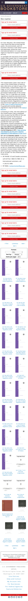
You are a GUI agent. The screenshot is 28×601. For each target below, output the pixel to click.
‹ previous (15, 243)
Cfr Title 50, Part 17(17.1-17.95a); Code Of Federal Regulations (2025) (20, 304)
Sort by (8, 254)
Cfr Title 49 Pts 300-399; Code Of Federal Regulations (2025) (7, 449)
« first (6, 243)
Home (2, 16)
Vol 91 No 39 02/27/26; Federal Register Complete (7, 540)
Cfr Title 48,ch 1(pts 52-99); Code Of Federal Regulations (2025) (21, 280)
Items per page (11, 257)
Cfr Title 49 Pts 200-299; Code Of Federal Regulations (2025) (7, 377)
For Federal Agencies (14, 586)
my (6, 13)
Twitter (12, 597)
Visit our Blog (14, 595)
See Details (14, 560)
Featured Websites (14, 589)
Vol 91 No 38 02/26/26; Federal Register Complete (20, 518)
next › (23, 243)
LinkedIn (21, 597)
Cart (24, 13)
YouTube (16, 597)
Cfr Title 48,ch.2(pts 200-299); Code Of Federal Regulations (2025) (21, 352)
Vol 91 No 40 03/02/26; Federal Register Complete (20, 540)
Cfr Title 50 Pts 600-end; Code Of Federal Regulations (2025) (7, 474)
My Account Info (14, 581)
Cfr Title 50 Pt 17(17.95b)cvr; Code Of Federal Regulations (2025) (21, 377)
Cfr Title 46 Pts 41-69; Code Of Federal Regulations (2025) (21, 401)
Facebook (9, 597)
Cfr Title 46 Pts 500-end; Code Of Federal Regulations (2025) (7, 352)
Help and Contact (14, 579)
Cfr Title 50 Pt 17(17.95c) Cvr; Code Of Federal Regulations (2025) (21, 449)
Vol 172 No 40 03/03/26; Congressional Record (7, 496)
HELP (15, 13)
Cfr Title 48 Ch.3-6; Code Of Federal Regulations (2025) (20, 425)
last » (15, 246)
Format (14, 250)
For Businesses (14, 584)
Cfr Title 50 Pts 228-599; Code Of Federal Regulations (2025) (7, 328)
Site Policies (14, 576)
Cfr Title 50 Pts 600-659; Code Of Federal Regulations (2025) (7, 401)
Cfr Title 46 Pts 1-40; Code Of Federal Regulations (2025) (21, 328)
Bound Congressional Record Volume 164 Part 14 (7, 515)
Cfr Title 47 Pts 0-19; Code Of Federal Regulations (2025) (7, 425)
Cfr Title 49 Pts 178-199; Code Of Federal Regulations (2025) (7, 304)
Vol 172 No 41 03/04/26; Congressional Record (20, 496)
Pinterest (19, 597)
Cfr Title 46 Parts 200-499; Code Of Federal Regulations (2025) (7, 280)
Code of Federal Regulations (13, 104)
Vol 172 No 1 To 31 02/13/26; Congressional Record (20, 472)
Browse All (8, 16)
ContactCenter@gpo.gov (17, 166)
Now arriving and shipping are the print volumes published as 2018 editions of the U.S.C (13, 131)
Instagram (14, 597)
